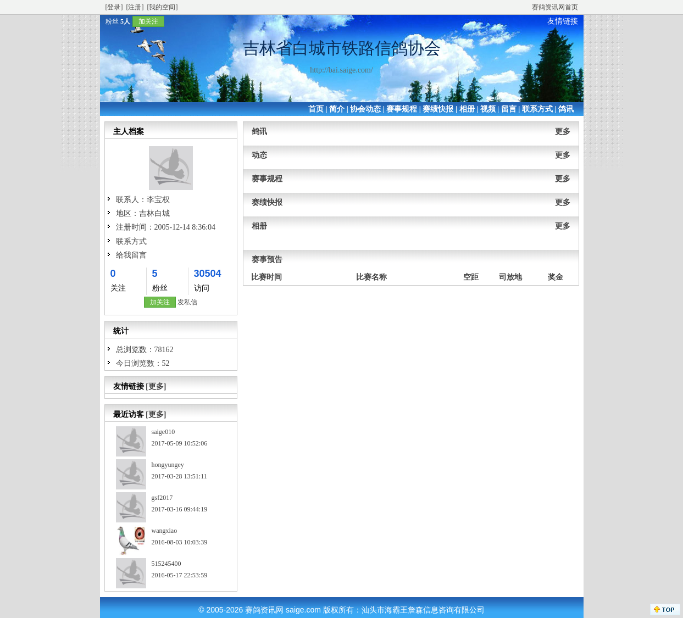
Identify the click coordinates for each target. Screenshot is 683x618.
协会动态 (365, 109)
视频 (488, 109)
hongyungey (168, 465)
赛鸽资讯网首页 (555, 7)
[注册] (135, 7)
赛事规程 (401, 109)
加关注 (148, 21)
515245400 (166, 563)
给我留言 (131, 255)
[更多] (156, 386)
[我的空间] (162, 7)
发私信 (187, 302)
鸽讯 (566, 109)
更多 (562, 131)
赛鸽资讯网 (264, 609)
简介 (337, 109)
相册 (467, 109)
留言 (509, 109)
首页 (316, 109)
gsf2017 (162, 498)
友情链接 (562, 21)
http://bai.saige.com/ (341, 70)
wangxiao (164, 531)
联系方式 (537, 109)
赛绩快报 (438, 109)
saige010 (163, 432)
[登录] (114, 7)
